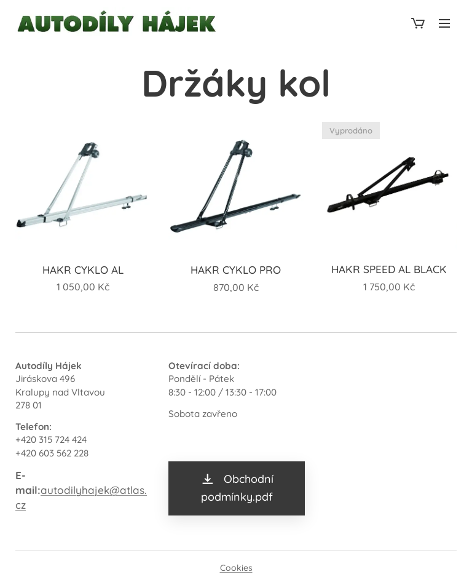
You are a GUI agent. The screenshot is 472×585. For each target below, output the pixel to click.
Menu (444, 23)
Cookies (236, 567)
